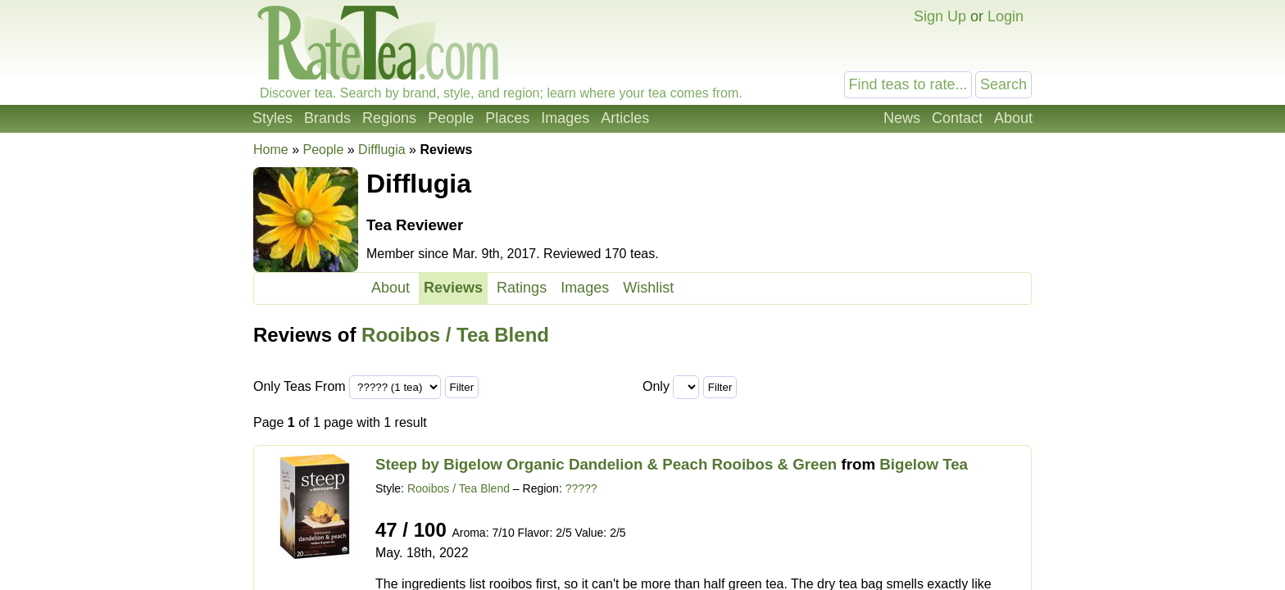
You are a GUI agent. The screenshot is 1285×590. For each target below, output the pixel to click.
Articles (625, 118)
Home (270, 150)
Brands (327, 118)
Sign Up (940, 16)
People (451, 118)
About (1013, 118)
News (901, 118)
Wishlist (648, 287)
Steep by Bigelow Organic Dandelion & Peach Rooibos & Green (606, 464)
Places (507, 118)
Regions (389, 118)
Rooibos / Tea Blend (455, 335)
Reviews (453, 287)
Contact (957, 118)
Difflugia (382, 150)
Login (1006, 16)
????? (581, 488)
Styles (272, 118)
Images (565, 118)
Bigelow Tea (923, 464)
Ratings (522, 287)
